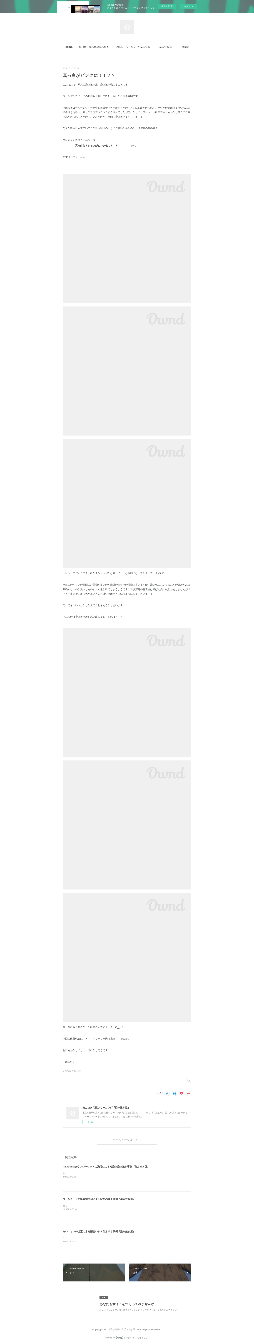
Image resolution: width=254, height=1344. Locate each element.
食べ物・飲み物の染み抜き (94, 47)
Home (69, 47)
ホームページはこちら (127, 1140)
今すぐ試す (167, 6)
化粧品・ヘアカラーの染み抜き (132, 47)
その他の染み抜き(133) (72, 1071)
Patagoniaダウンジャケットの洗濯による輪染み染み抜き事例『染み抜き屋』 (106, 1166)
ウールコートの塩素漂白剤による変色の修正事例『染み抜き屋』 (99, 1199)
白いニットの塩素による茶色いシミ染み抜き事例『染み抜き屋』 (99, 1231)
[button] (69, 47)
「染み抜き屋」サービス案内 (173, 47)
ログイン (188, 6)
